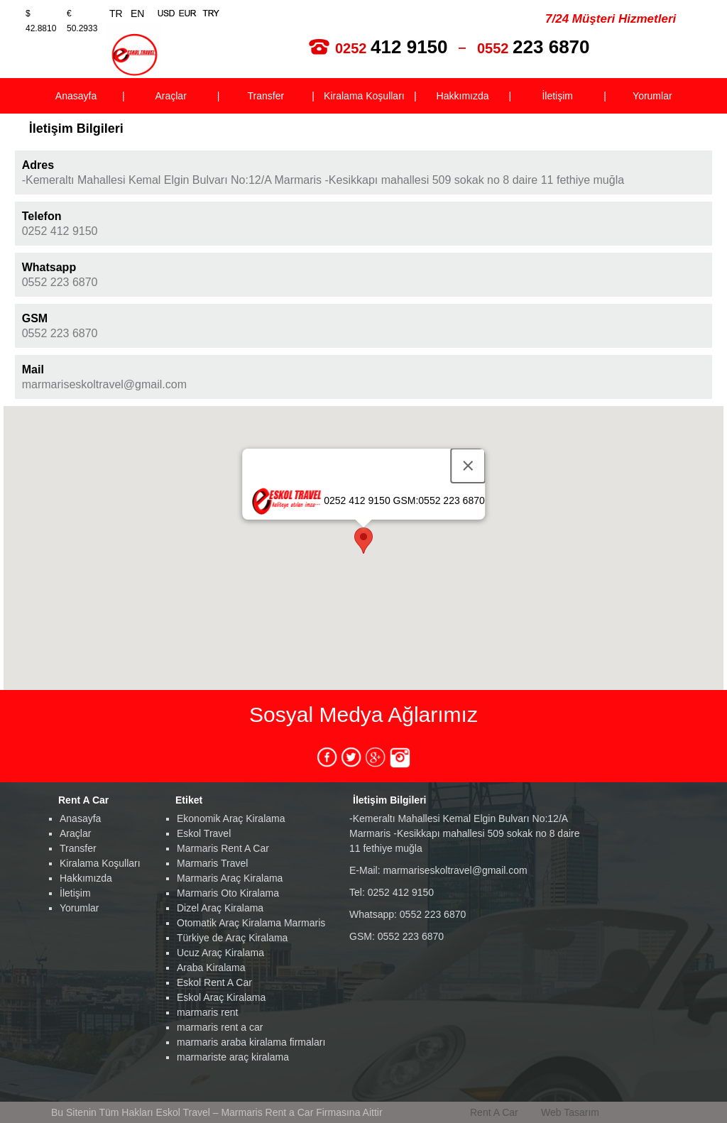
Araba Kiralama (211, 967)
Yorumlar (79, 908)
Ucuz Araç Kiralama (220, 952)
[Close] (468, 466)
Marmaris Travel (212, 863)
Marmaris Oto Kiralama (228, 893)
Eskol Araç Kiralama (221, 997)
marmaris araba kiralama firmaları (251, 1042)
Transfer (78, 848)
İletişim (75, 893)
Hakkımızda (86, 878)
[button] (363, 540)
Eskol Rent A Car (214, 982)
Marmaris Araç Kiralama (230, 878)
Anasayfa (80, 818)
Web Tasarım (570, 1112)
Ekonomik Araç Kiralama (231, 818)
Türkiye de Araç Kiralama (232, 937)
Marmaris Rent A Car (223, 848)
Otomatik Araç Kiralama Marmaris (251, 922)
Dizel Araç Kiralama (220, 908)
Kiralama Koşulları (100, 863)
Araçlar (75, 833)
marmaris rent (207, 1012)
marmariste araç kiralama (233, 1057)
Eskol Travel (204, 833)
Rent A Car (494, 1112)
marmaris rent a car (220, 1027)
